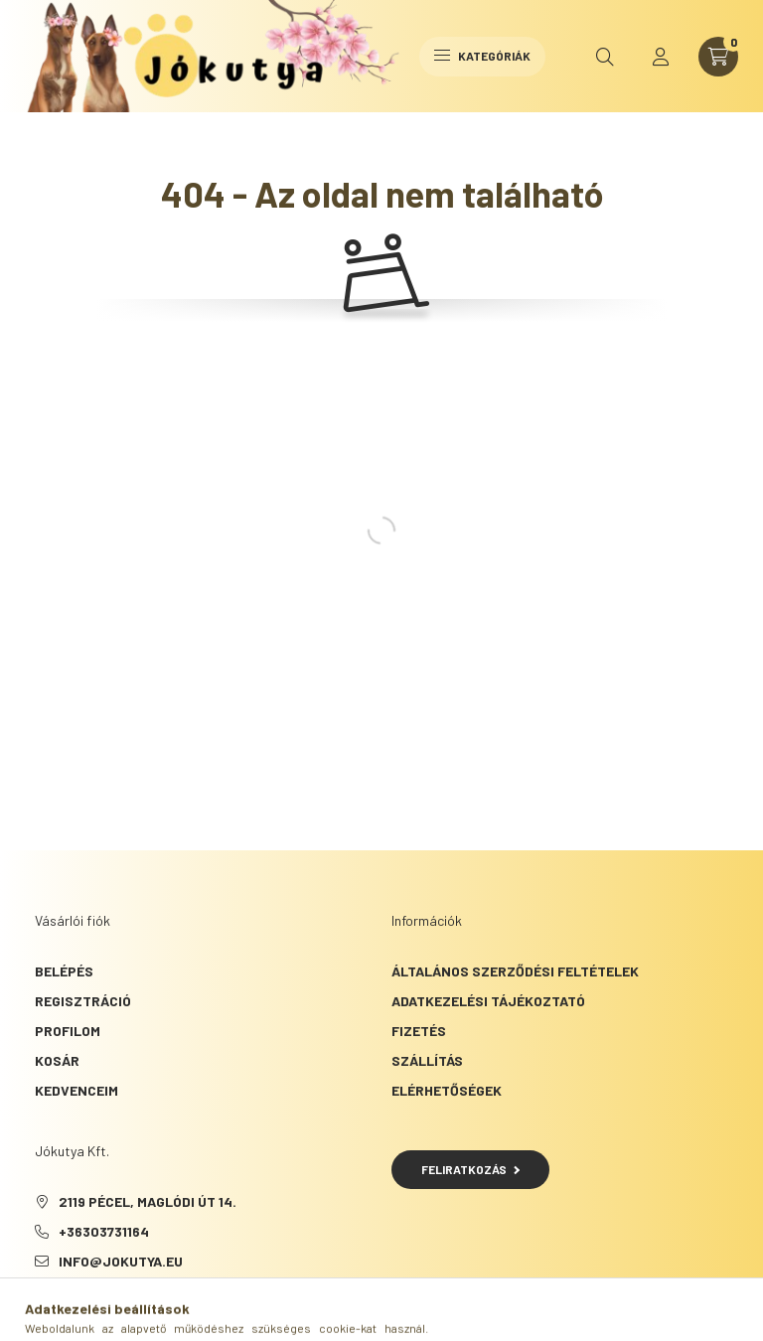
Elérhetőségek (446, 1090)
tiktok (78, 1311)
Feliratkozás (470, 1169)
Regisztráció (83, 1000)
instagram (118, 1311)
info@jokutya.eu (121, 1261)
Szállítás (427, 1060)
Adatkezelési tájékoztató (488, 1000)
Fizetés (418, 1030)
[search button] (605, 56)
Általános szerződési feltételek (515, 971)
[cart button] (718, 56)
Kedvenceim (76, 1090)
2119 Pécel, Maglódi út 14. (147, 1201)
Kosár (57, 1060)
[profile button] (661, 56)
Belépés (64, 971)
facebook (39, 1311)
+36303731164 (104, 1231)
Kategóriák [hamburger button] (482, 56)
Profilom (67, 1030)
